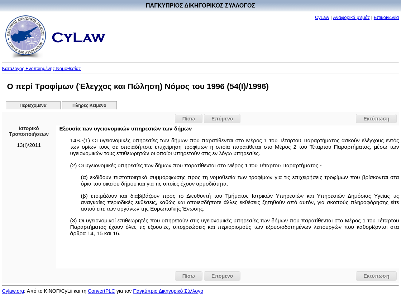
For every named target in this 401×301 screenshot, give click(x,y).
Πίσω (188, 119)
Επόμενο (222, 119)
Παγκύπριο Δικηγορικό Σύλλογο (168, 291)
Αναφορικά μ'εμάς (351, 17)
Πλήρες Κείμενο (89, 105)
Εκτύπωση (376, 119)
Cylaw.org (13, 291)
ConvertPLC (101, 291)
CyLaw (322, 17)
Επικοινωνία (386, 17)
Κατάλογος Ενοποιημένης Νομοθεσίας (41, 68)
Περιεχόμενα (33, 105)
